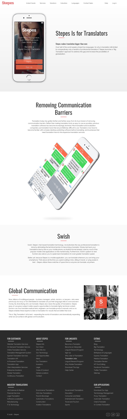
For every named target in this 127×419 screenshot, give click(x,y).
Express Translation (101, 356)
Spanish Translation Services (17, 356)
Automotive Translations (45, 399)
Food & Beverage (42, 396)
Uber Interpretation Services (17, 367)
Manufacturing (12, 402)
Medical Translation (101, 359)
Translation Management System (19, 353)
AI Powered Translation (15, 362)
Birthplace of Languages (103, 353)
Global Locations (42, 373)
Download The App (72, 367)
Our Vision (39, 347)
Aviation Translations (43, 405)
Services (43, 3)
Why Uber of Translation (74, 356)
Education (68, 393)
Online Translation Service (16, 350)
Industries (64, 3)
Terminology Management (103, 393)
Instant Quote (30, 3)
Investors (39, 364)
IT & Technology (13, 405)
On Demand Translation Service (18, 347)
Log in (114, 3)
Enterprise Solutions (14, 370)
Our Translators (41, 362)
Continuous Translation (15, 376)
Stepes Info (40, 344)
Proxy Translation (100, 396)
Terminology (98, 350)
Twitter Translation (100, 370)
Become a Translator (72, 344)
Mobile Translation (13, 373)
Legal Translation (13, 396)
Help (106, 3)
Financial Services (13, 393)
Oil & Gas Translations (44, 393)
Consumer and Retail (72, 396)
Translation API (12, 359)
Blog (95, 344)
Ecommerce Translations (45, 390)
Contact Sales (88, 3)
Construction (40, 402)
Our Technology (42, 353)
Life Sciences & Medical (15, 390)
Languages (75, 3)
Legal (38, 367)
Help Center (69, 370)
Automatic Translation (102, 399)
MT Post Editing (99, 364)
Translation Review (100, 362)
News (38, 359)
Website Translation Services (17, 344)
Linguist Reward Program (74, 350)
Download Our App (101, 390)
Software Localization (15, 399)
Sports (67, 405)
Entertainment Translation (74, 399)
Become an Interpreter (73, 347)
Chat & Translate (100, 402)
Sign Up (68, 353)
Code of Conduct (42, 370)
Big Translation (99, 347)
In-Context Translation (102, 405)
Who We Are (40, 350)
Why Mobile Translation (73, 364)
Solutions (53, 3)
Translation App (13, 364)
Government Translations (74, 390)
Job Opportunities (42, 356)
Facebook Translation (101, 367)
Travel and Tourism (72, 402)
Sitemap (97, 373)
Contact (39, 376)
